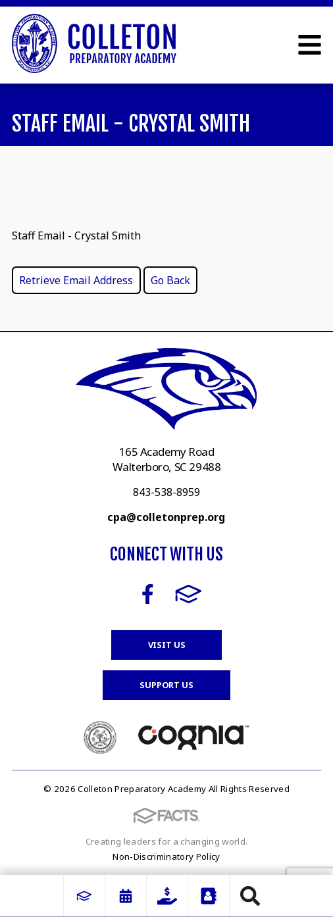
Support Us (166, 685)
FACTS (188, 594)
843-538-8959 (166, 492)
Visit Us (167, 645)
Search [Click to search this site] (250, 896)
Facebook (147, 594)
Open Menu (309, 45)
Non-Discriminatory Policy (166, 856)
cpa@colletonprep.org (166, 517)
